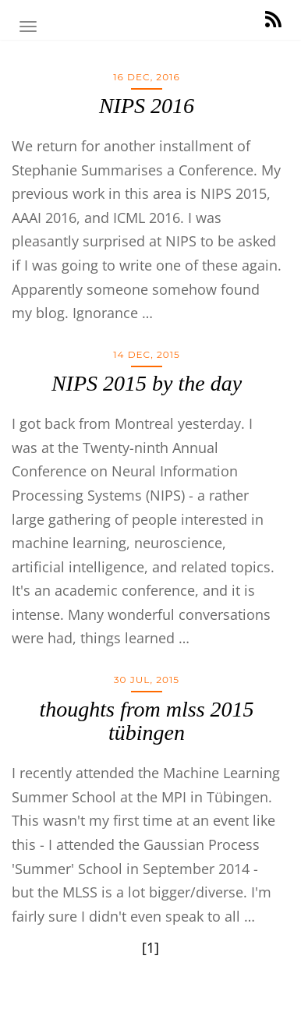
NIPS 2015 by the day (146, 383)
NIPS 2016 (146, 106)
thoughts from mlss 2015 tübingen (146, 721)
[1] (150, 947)
